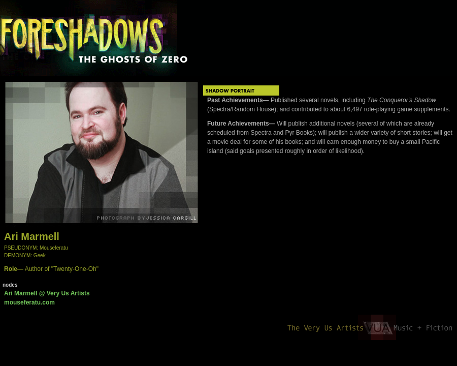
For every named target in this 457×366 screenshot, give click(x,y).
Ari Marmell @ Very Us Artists (47, 293)
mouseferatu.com (29, 302)
